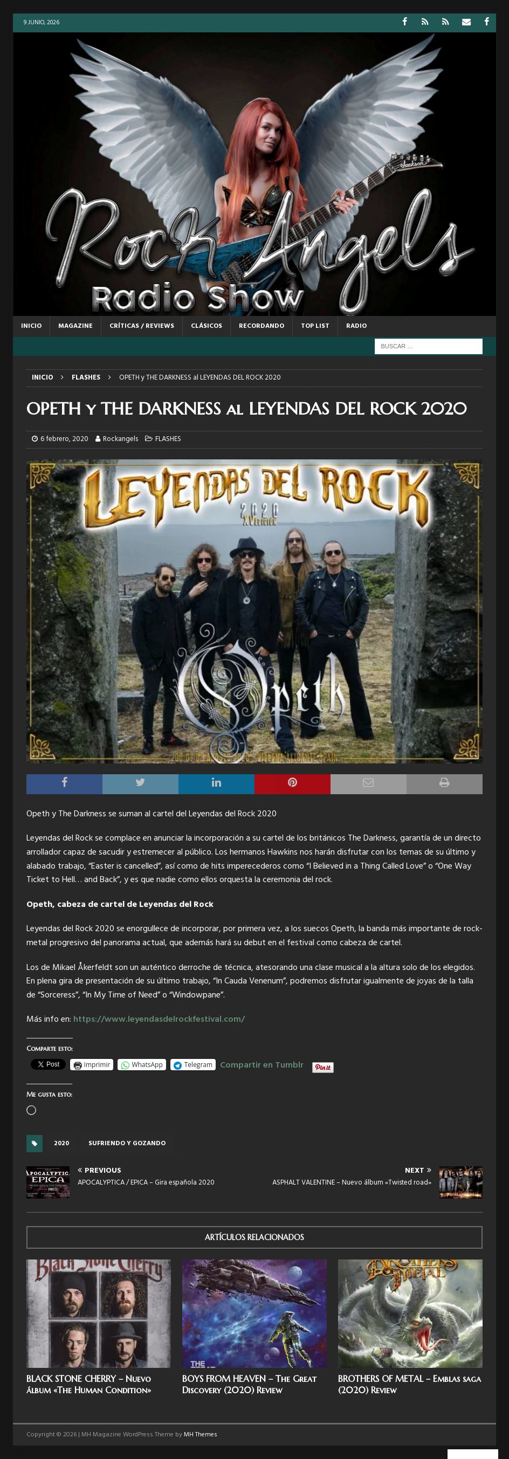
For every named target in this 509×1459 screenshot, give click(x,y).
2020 (61, 1143)
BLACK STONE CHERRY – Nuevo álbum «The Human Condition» (88, 1384)
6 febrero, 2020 (64, 439)
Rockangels (120, 439)
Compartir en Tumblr (262, 1064)
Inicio (31, 326)
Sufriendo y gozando (127, 1143)
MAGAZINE (75, 326)
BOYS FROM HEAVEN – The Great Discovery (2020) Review (249, 1384)
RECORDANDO (261, 326)
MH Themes (200, 1434)
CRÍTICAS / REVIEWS (141, 326)
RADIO (356, 326)
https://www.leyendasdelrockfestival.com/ (159, 1020)
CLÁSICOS (206, 326)
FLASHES (168, 439)
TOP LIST (315, 326)
